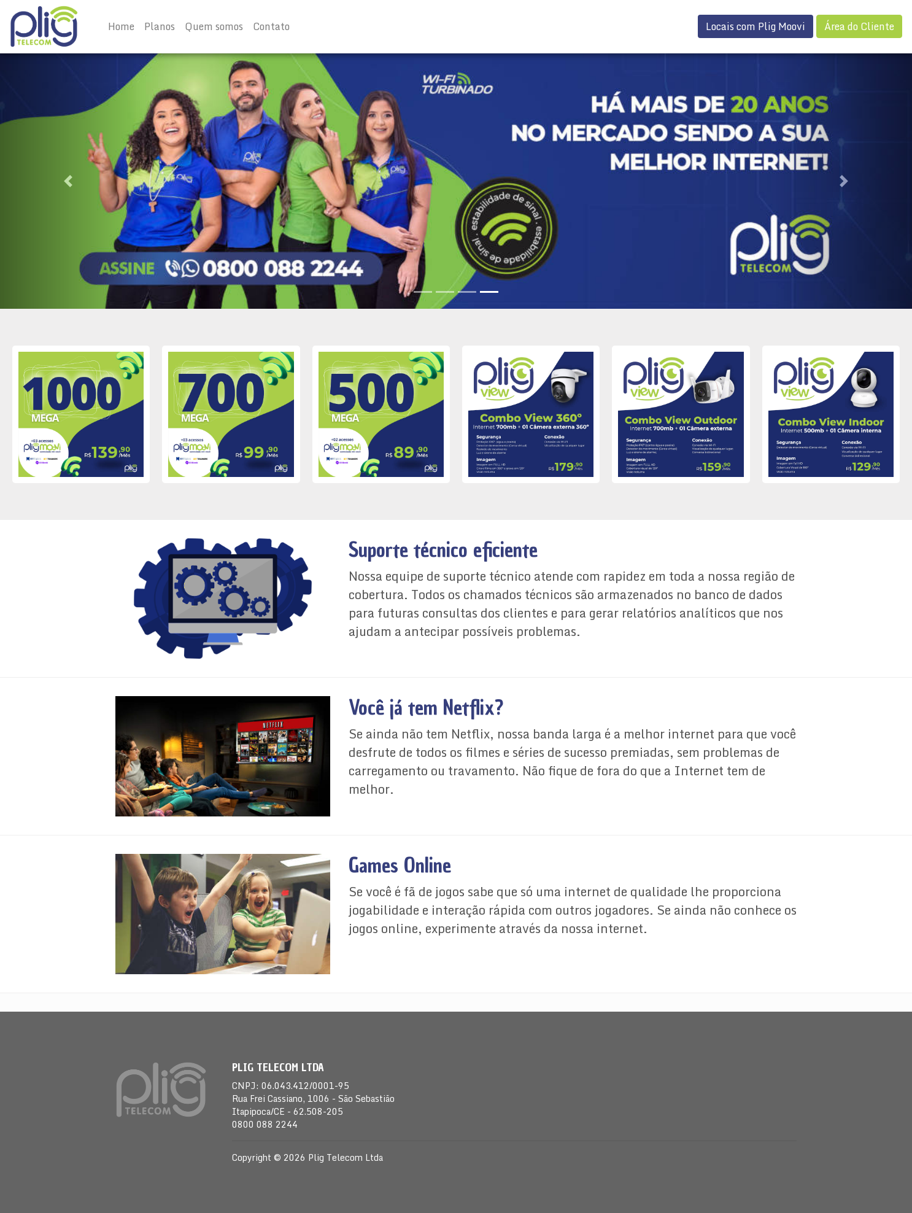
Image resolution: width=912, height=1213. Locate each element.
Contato (271, 26)
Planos (159, 26)
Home (121, 26)
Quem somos (214, 26)
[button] (68, 181)
